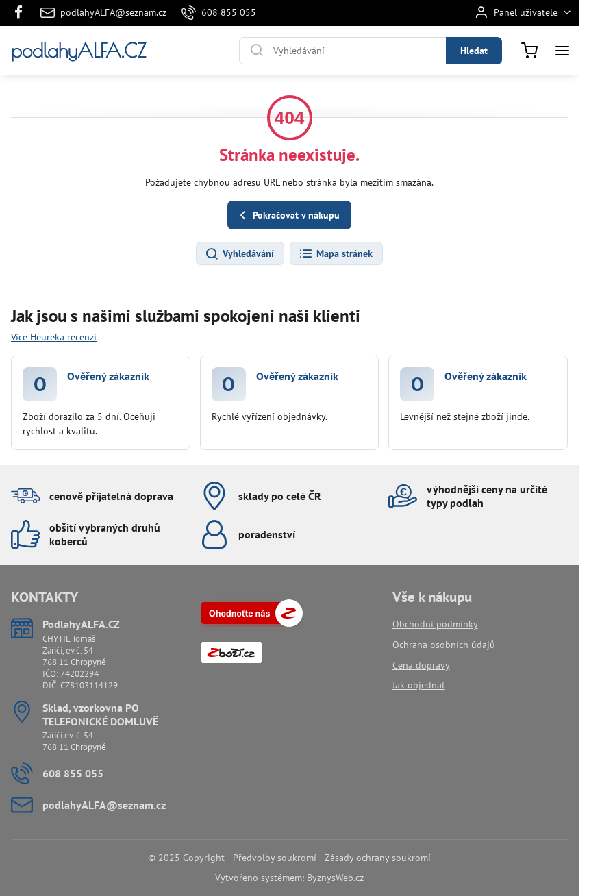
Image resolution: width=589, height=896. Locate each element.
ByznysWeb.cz (335, 877)
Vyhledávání (239, 254)
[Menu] (562, 50)
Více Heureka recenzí (54, 337)
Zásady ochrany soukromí (378, 857)
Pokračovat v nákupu (288, 215)
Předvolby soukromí (274, 857)
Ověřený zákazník (108, 376)
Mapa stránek (336, 254)
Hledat (474, 51)
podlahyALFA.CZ (78, 50)
